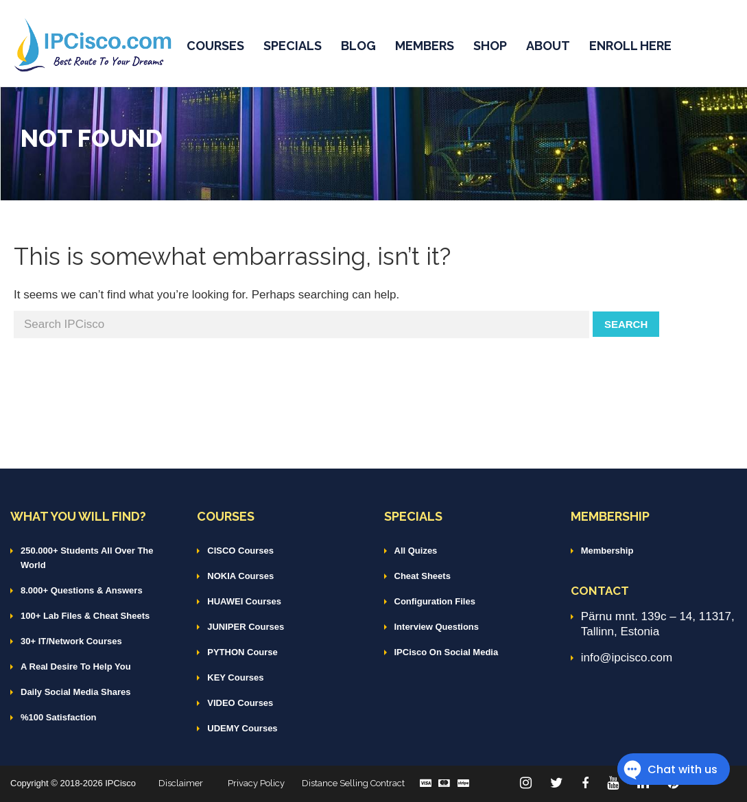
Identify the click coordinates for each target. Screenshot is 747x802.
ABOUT (548, 45)
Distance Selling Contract (353, 783)
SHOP (490, 45)
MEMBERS (424, 45)
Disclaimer (180, 783)
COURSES (215, 45)
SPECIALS (292, 45)
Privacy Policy (256, 783)
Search (626, 324)
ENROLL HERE (630, 45)
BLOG (358, 45)
